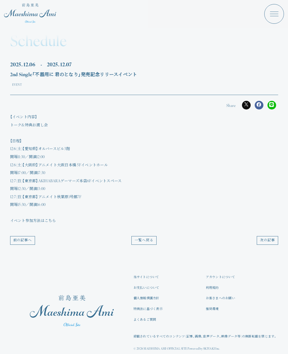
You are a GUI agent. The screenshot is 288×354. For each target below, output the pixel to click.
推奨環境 (212, 309)
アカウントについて (220, 277)
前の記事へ (22, 240)
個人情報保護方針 (146, 298)
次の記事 (267, 240)
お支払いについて (146, 288)
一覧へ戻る (144, 240)
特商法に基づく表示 (148, 309)
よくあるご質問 (144, 320)
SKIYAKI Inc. (211, 349)
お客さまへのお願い (220, 298)
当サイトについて (146, 277)
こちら (50, 221)
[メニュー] (274, 14)
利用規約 (212, 288)
